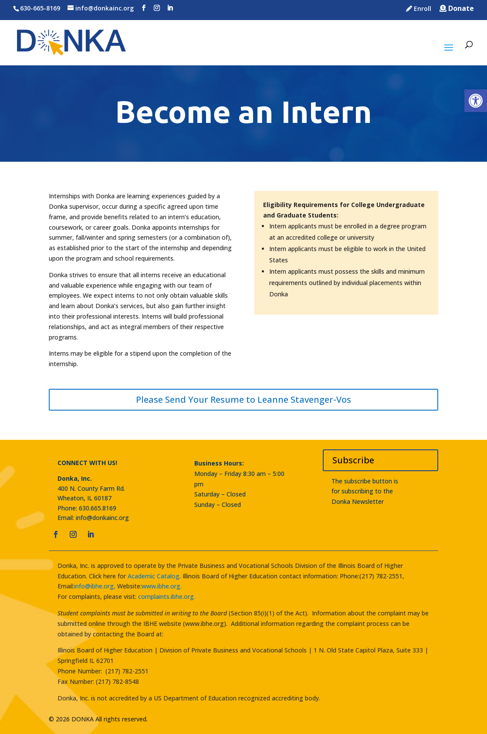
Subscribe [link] (353, 460)
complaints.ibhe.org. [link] (166, 596)
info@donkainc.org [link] (102, 517)
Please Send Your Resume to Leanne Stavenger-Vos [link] (243, 399)
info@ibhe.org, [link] (94, 586)
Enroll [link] (418, 9)
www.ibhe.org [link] (204, 623)
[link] (475, 100)
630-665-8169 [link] (40, 8)
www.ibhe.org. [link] (162, 586)
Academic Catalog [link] (152, 576)
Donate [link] (457, 9)
